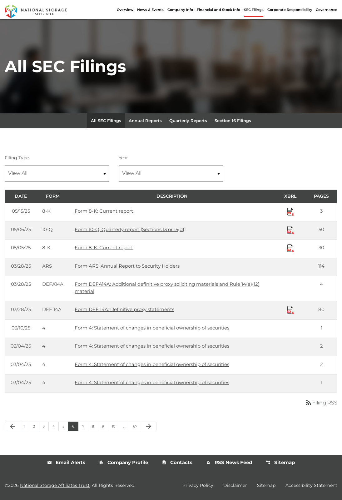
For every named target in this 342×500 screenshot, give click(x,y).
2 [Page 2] (36, 426)
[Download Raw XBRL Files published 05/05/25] (290, 248)
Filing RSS (321, 403)
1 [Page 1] (26, 426)
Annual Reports (145, 120)
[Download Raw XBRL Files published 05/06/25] (290, 230)
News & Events (150, 9)
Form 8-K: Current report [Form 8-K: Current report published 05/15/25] (104, 211)
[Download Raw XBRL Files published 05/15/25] (290, 211)
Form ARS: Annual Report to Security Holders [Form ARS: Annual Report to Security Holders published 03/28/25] (127, 266)
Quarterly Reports (188, 120)
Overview (125, 9)
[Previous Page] (12, 427)
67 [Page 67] (137, 426)
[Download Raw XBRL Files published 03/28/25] (290, 310)
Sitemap (280, 462)
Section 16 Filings (233, 120)
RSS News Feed (229, 462)
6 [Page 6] (75, 426)
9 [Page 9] (105, 426)
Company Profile (123, 462)
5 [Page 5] (65, 426)
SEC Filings (254, 9)
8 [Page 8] (95, 426)
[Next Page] (148, 427)
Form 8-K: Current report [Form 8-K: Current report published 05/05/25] (104, 247)
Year (123, 158)
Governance (326, 9)
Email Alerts (66, 462)
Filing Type (17, 158)
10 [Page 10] (115, 426)
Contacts (177, 462)
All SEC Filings (106, 120)
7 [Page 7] (85, 426)
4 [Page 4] (55, 426)
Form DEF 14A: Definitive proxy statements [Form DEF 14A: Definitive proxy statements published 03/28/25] (124, 309)
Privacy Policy (197, 485)
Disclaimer (235, 485)
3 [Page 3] (45, 426)
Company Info (180, 9)
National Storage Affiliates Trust (55, 485)
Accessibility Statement (311, 485)
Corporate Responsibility (289, 9)
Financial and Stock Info (218, 9)
